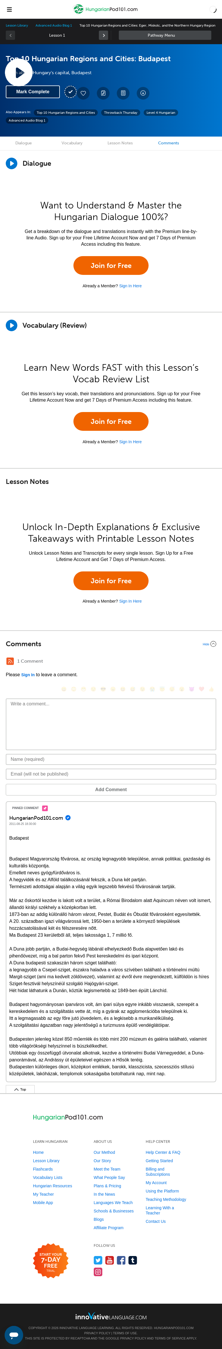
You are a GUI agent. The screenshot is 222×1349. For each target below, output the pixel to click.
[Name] (111, 759)
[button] (212, 9)
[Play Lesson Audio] (19, 72)
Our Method (104, 1152)
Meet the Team (107, 1169)
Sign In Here (130, 286)
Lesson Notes (120, 143)
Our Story (102, 1160)
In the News (104, 1194)
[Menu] (9, 9)
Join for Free (111, 265)
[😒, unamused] (93, 689)
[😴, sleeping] (172, 689)
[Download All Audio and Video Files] (143, 93)
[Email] (111, 774)
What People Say (109, 1177)
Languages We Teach (113, 1202)
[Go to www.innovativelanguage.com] (111, 1316)
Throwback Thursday (120, 113)
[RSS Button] (10, 661)
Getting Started (159, 1160)
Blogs (99, 1219)
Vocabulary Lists (47, 1177)
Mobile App (43, 1202)
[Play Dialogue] (11, 163)
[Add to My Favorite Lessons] (83, 93)
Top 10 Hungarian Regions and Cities (66, 113)
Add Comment (111, 789)
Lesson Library (17, 25)
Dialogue (23, 143)
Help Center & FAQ (163, 1152)
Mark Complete (32, 91)
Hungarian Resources (52, 1186)
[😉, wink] (142, 689)
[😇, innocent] (162, 689)
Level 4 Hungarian (161, 113)
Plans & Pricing (107, 1186)
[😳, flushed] (74, 689)
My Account (156, 1182)
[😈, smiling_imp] (192, 689)
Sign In (28, 674)
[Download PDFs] (123, 93)
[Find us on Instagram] (98, 1271)
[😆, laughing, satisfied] (123, 689)
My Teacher (43, 1194)
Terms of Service (170, 1338)
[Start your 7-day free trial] (51, 1261)
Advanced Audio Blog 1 (54, 25)
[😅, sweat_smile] (133, 689)
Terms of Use (125, 1333)
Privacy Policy (97, 1333)
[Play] (11, 325)
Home (38, 1152)
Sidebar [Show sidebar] (165, 35)
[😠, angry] (113, 689)
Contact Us (156, 1221)
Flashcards (43, 1169)
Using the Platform (162, 1191)
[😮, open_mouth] (182, 689)
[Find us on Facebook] (121, 1260)
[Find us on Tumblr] (132, 1260)
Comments (168, 143)
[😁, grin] (83, 689)
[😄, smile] (64, 689)
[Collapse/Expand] (111, 644)
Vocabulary (72, 143)
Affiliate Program (108, 1227)
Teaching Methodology (166, 1199)
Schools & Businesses (114, 1211)
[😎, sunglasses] (103, 689)
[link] (103, 35)
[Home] (106, 13)
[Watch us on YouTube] (109, 1260)
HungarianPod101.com (174, 1328)
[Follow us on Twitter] (98, 1260)
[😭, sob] (152, 689)
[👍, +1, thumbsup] (211, 689)
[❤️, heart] (201, 689)
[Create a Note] (103, 93)
